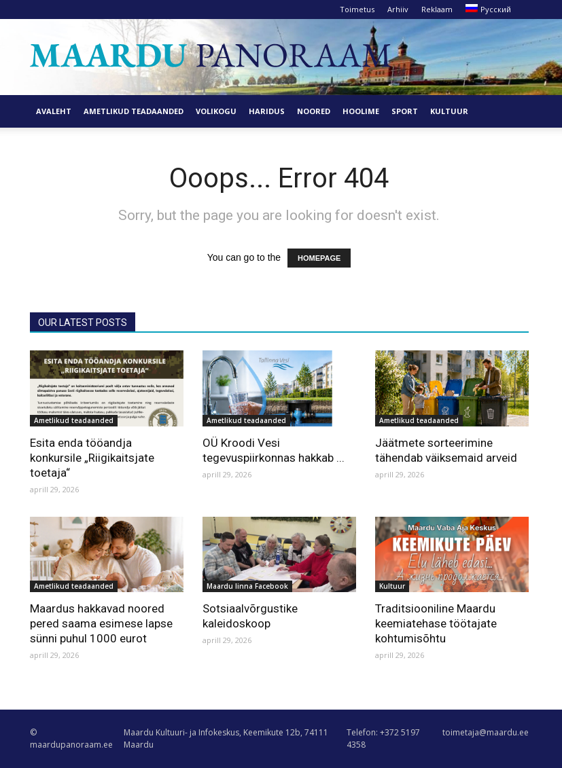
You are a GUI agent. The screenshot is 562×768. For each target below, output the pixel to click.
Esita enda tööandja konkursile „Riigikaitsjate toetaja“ (92, 457)
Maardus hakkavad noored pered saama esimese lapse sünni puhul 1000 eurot (101, 623)
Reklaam (437, 9)
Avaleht (53, 111)
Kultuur (449, 111)
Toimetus (357, 9)
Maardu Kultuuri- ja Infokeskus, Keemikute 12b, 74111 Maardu (226, 738)
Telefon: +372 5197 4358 (383, 738)
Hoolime (361, 111)
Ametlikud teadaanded (133, 111)
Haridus (267, 111)
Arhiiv (397, 9)
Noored (313, 111)
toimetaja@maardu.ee (485, 732)
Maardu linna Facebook (247, 586)
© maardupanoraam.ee (71, 738)
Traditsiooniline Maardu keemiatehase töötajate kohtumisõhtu (436, 623)
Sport (404, 111)
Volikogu (216, 111)
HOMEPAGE (319, 258)
